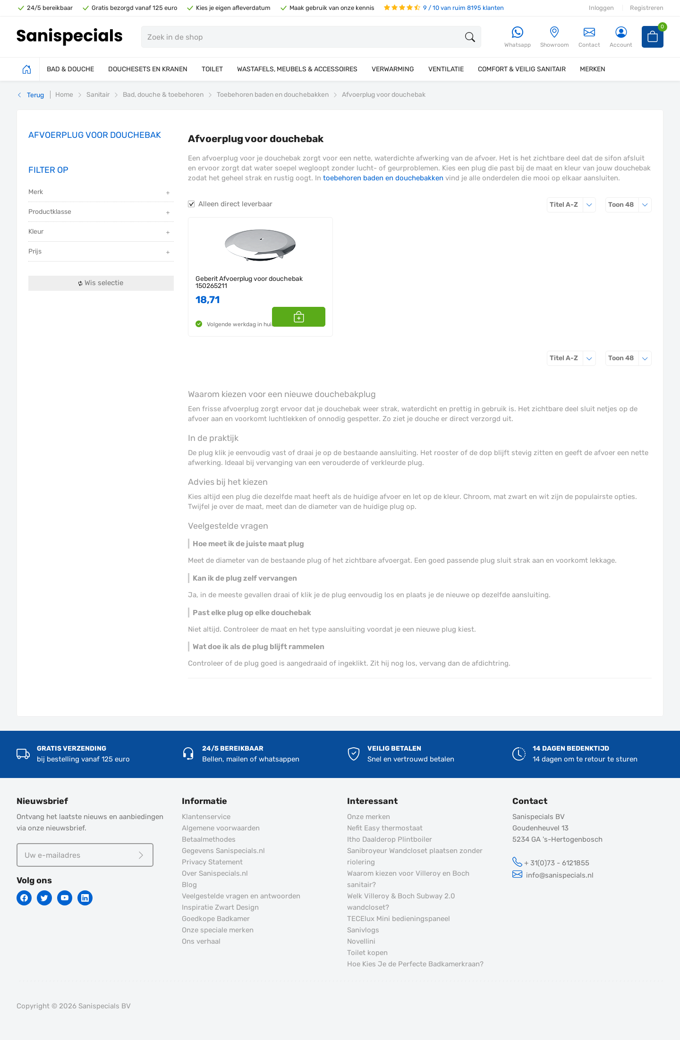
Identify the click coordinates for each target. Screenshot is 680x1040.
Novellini (361, 941)
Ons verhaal (201, 941)
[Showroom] (554, 37)
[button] (314, 317)
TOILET (212, 69)
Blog (189, 884)
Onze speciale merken (218, 930)
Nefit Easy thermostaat (385, 828)
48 (630, 204)
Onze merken (368, 816)
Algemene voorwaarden (221, 828)
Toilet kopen (367, 952)
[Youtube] (64, 897)
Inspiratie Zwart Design (220, 907)
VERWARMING (393, 69)
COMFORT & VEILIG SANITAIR (522, 69)
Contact (589, 37)
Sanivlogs (363, 930)
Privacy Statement (212, 862)
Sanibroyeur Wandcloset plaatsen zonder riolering (415, 856)
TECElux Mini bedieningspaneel (398, 918)
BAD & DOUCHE (70, 69)
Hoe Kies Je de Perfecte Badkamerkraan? (415, 964)
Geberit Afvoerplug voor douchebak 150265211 (249, 282)
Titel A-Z (573, 204)
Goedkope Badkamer (216, 918)
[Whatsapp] (517, 37)
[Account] (621, 37)
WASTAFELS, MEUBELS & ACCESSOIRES (297, 69)
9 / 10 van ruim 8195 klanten (444, 7)
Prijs (99, 252)
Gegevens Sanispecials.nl (223, 850)
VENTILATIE (446, 69)
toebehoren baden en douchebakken (383, 178)
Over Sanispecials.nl (215, 873)
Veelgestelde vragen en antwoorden (241, 896)
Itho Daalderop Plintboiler (389, 839)
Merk (99, 193)
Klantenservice (206, 816)
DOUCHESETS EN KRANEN (147, 69)
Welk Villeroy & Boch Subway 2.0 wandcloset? (401, 902)
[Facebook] (24, 897)
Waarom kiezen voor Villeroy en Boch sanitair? (408, 879)
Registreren (646, 8)
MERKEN (592, 69)
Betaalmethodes (209, 839)
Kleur (99, 232)
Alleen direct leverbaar (235, 204)
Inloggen (601, 8)
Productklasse (99, 213)
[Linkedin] (85, 897)
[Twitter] (44, 897)
